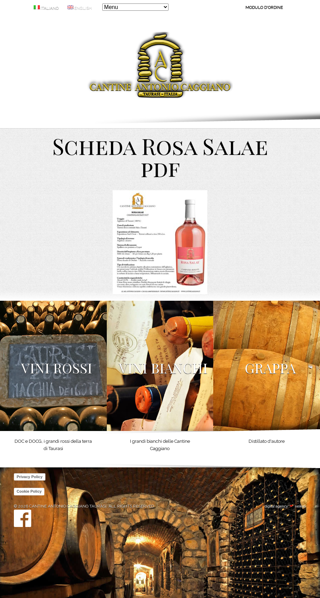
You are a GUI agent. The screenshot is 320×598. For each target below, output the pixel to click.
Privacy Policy (30, 477)
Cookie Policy (29, 491)
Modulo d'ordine (264, 7)
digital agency (276, 506)
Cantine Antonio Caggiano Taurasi (160, 66)
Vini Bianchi (163, 368)
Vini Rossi (56, 368)
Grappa (270, 368)
